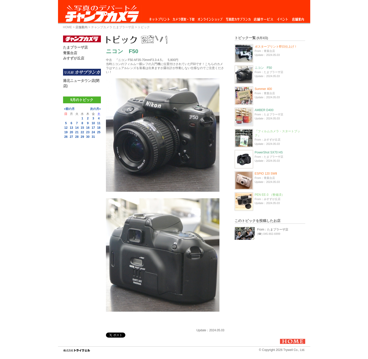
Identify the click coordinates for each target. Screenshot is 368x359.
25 (98, 132)
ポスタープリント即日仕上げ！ (276, 46)
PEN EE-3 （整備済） (270, 195)
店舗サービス (263, 18)
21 (76, 132)
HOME (67, 27)
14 (76, 127)
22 (82, 132)
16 (87, 127)
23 (87, 132)
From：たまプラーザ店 (273, 229)
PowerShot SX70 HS (269, 152)
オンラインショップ (210, 18)
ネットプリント (160, 18)
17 (93, 127)
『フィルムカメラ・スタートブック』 (277, 133)
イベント (282, 18)
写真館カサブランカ (238, 18)
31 (93, 137)
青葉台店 (70, 53)
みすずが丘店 (73, 58)
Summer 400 (263, 89)
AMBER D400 (264, 110)
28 (76, 137)
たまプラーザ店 (75, 47)
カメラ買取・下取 (184, 18)
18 (98, 127)
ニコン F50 (263, 68)
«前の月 (69, 109)
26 (66, 137)
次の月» (95, 109)
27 (71, 137)
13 (71, 127)
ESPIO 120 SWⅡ (266, 173)
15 (82, 127)
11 (98, 123)
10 (93, 123)
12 (66, 127)
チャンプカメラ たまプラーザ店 (112, 27)
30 (87, 137)
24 (93, 132)
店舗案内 (298, 18)
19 (66, 132)
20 (71, 132)
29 (82, 137)
